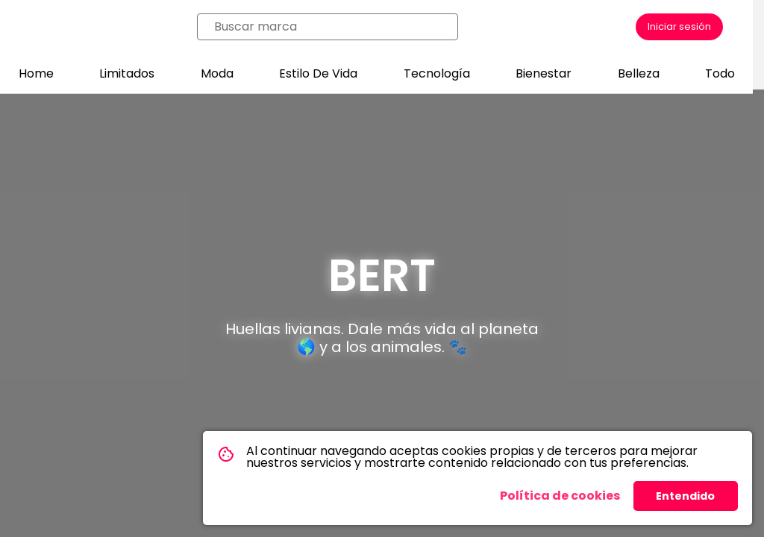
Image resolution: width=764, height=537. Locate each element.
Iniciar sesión (679, 26)
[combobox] (332, 27)
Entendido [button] (685, 496)
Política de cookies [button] (560, 495)
